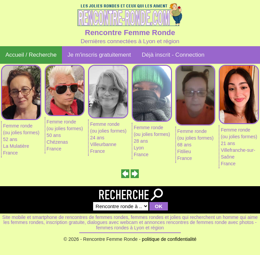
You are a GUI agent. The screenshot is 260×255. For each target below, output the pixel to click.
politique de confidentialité (169, 239)
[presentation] (125, 173)
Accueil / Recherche (31, 55)
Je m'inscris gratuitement (99, 55)
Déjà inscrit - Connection (173, 55)
